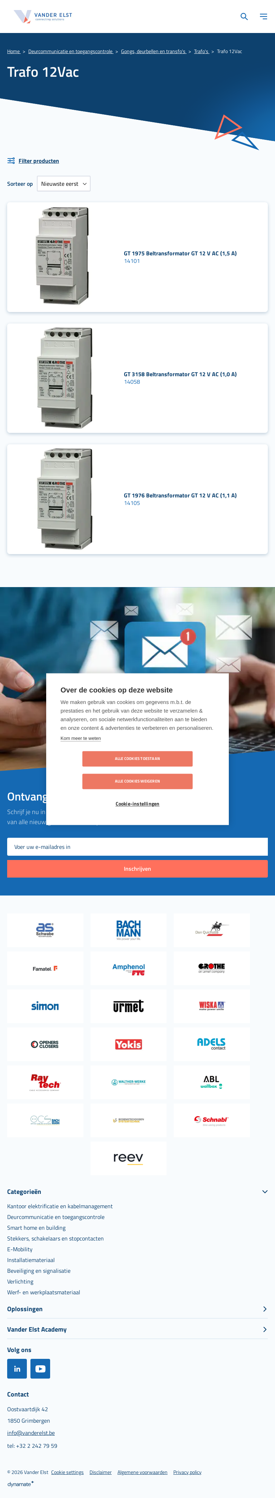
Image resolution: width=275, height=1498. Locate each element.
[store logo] (43, 16)
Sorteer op (20, 183)
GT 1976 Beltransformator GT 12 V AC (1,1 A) (180, 495)
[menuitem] (60, 1206)
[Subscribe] (137, 869)
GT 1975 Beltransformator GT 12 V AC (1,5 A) (180, 253)
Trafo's (201, 51)
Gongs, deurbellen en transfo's (154, 51)
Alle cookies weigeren (178, 770)
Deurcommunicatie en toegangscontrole (71, 51)
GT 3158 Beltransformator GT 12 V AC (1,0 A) (180, 374)
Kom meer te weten (81, 749)
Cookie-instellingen (138, 792)
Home (14, 51)
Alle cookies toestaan (96, 770)
